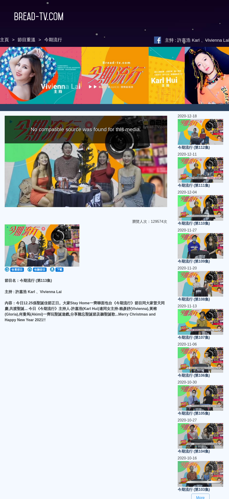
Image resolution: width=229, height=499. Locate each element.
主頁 (4, 39)
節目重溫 (26, 39)
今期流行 (53, 39)
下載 (59, 269)
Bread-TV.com (31, 16)
